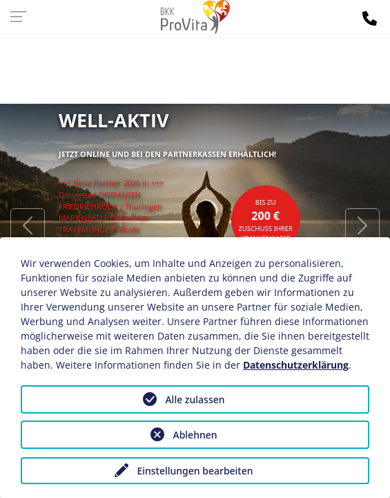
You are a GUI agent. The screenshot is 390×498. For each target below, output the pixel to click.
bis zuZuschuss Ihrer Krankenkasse (265, 220)
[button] (27, 225)
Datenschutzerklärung (296, 364)
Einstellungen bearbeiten (195, 470)
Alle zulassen (194, 399)
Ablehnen (195, 434)
